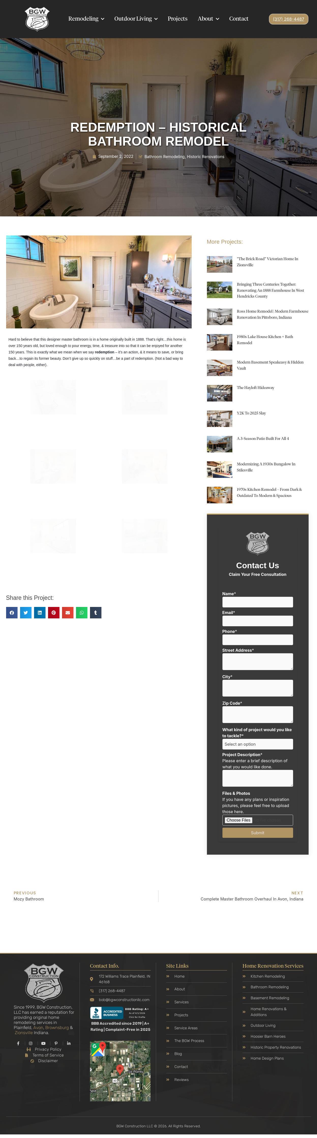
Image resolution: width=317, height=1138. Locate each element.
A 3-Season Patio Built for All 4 (266, 440)
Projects (178, 19)
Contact (239, 19)
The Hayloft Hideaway (258, 389)
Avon (38, 1029)
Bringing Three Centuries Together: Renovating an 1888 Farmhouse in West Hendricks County (270, 290)
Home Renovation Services (273, 968)
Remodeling (86, 19)
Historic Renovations (208, 156)
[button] (12, 612)
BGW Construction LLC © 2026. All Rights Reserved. (158, 1129)
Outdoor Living (136, 19)
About (208, 19)
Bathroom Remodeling (164, 156)
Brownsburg (57, 1029)
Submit (257, 834)
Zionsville (24, 1034)
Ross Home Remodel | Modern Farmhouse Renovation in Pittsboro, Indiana (271, 317)
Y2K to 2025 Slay (253, 415)
